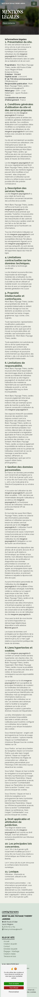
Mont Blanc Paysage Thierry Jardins (13, 3)
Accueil (6, 941)
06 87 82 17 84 (8, 927)
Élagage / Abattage (11, 951)
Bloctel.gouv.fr (11, 628)
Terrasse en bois (10, 956)
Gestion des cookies (27, 992)
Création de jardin (10, 944)
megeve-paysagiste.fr (15, 132)
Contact (7, 946)
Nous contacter (9, 23)
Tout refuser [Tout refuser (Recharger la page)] (13, 988)
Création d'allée (9, 954)
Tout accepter (14, 984)
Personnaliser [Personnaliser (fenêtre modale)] (14, 992)
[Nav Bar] (34, 4)
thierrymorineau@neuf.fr (12, 929)
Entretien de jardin (10, 949)
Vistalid (17, 74)
